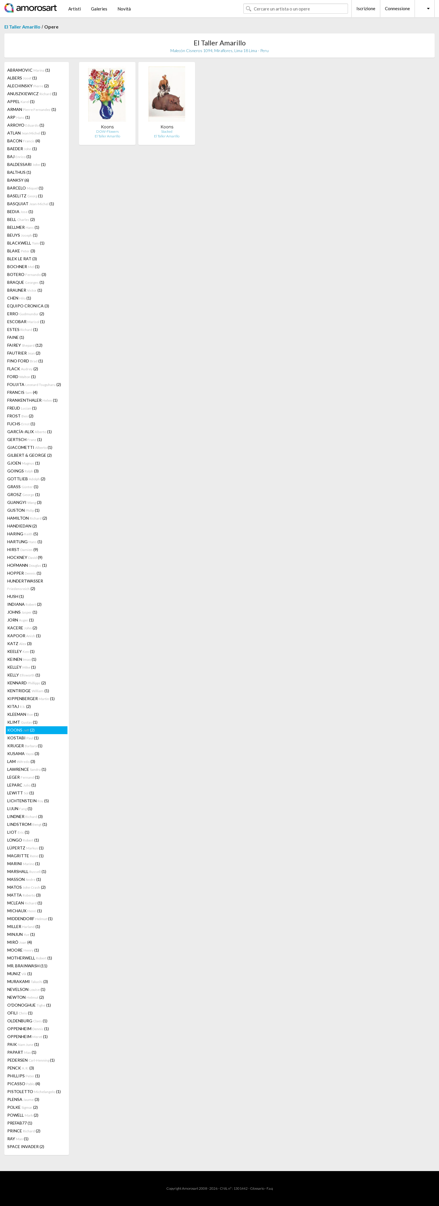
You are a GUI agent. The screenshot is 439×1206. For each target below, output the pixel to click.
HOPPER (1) (24, 573)
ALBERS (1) (22, 77)
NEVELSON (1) (26, 989)
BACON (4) (23, 140)
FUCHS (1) (21, 423)
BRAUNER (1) (24, 290)
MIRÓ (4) (19, 942)
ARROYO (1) (25, 125)
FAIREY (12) (24, 345)
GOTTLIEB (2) (26, 478)
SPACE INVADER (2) (25, 1146)
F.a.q (270, 1188)
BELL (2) (21, 219)
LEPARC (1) (21, 784)
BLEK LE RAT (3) (22, 258)
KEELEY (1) (21, 651)
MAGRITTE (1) (25, 855)
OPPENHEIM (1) (28, 1028)
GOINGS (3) (23, 470)
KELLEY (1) (21, 667)
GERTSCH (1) (24, 439)
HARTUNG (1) (24, 541)
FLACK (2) (22, 368)
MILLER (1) (23, 926)
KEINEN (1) (21, 659)
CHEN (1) (19, 297)
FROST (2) (20, 415)
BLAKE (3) (21, 250)
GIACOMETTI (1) (29, 447)
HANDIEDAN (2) (22, 525)
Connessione (397, 8)
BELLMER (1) (23, 227)
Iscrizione (365, 8)
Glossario (257, 1188)
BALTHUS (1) (19, 172)
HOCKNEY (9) (24, 557)
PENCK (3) (20, 1067)
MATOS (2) (26, 887)
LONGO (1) (23, 839)
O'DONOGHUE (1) (29, 1005)
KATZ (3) (19, 643)
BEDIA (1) (20, 211)
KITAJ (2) (19, 706)
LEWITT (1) (20, 792)
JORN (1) (20, 619)
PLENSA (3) (23, 1099)
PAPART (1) (21, 1052)
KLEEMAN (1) (23, 714)
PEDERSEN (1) (31, 1060)
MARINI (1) (23, 863)
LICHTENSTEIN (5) (28, 800)
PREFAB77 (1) (19, 1122)
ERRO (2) (25, 313)
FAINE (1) (15, 337)
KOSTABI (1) (23, 737)
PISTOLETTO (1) (34, 1091)
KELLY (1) (23, 674)
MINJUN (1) (21, 934)
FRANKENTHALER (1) (32, 400)
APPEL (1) (21, 101)
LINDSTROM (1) (27, 824)
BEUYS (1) (22, 235)
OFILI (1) (20, 1012)
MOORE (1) (23, 950)
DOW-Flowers (107, 131)
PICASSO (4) (23, 1083)
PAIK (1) (23, 1044)
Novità (124, 8)
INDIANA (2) (24, 604)
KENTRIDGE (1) (28, 690)
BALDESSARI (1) (26, 164)
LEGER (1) (23, 777)
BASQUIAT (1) (30, 203)
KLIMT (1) (22, 722)
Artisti (74, 8)
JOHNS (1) (22, 612)
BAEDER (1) (22, 148)
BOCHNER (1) (23, 266)
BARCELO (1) (25, 187)
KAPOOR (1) (24, 635)
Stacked (166, 131)
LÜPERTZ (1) (25, 847)
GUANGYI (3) (24, 502)
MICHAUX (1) (24, 910)
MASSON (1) (24, 879)
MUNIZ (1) (19, 973)
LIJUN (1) (19, 808)
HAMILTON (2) (27, 518)
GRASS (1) (22, 486)
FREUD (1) (22, 407)
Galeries (99, 8)
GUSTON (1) (23, 510)
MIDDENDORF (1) (30, 918)
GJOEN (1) (23, 463)
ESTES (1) (22, 329)
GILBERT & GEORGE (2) (29, 455)
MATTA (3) (24, 894)
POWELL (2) (22, 1115)
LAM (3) (21, 761)
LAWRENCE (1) (26, 769)
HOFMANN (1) (27, 565)
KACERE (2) (22, 627)
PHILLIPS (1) (23, 1075)
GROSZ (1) (23, 494)
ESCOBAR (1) (26, 321)
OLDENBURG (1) (27, 1020)
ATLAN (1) (26, 132)
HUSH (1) (15, 596)
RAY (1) (17, 1138)
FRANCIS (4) (22, 392)
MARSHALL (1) (26, 871)
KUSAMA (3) (23, 753)
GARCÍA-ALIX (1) (29, 431)
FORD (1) (21, 376)
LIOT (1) (18, 832)
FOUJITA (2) (34, 384)
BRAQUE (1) (25, 282)
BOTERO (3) (26, 274)
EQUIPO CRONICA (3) (28, 305)
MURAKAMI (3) (27, 981)
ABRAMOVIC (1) (28, 70)
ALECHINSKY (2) (28, 85)
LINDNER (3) (25, 816)
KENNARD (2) (26, 682)
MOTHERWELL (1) (29, 957)
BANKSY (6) (18, 180)
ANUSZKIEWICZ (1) (32, 93)
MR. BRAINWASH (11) (27, 965)
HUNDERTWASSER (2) (25, 584)
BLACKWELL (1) (25, 242)
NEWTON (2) (25, 997)
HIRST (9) (22, 549)
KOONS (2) (21, 729)
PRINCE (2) (23, 1130)
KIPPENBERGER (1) (31, 698)
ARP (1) (18, 117)
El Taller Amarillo (22, 26)
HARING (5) (22, 533)
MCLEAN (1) (24, 902)
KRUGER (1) (24, 745)
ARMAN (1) (31, 109)
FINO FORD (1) (25, 360)
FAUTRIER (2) (23, 352)
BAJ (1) (19, 156)
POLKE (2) (22, 1107)
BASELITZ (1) (25, 195)
